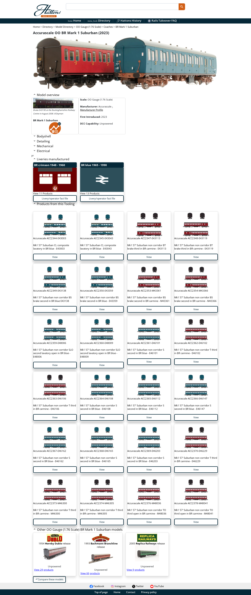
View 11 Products (42, 193)
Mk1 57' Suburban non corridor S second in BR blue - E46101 (145, 348)
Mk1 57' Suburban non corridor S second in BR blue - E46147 (192, 403)
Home (74, 20)
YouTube (157, 586)
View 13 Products (89, 193)
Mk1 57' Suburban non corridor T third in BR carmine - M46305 (101, 508)
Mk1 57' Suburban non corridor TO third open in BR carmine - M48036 (146, 508)
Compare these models (49, 579)
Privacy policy (149, 592)
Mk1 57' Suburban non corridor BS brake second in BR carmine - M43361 (148, 295)
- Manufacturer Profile (96, 108)
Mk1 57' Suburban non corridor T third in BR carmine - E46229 (195, 456)
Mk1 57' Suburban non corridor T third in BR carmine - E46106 (54, 403)
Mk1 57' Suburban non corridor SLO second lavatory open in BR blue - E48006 (53, 349)
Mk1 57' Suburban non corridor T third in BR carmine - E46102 (195, 348)
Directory (99, 20)
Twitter (138, 586)
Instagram (118, 586)
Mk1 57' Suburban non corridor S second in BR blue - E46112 (145, 403)
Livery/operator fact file (55, 198)
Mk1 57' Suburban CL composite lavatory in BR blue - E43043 (98, 243)
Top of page (101, 592)
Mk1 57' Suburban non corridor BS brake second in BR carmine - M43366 (195, 295)
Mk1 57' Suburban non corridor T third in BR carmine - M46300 (54, 508)
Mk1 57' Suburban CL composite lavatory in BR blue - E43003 (51, 243)
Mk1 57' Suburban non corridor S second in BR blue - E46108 (98, 403)
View (55, 257)
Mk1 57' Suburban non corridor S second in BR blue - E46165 (98, 456)
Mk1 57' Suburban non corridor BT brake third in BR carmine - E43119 (193, 243)
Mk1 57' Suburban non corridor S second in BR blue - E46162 (51, 456)
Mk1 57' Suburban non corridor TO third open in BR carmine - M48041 (193, 508)
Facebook (97, 586)
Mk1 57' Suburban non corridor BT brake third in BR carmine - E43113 (146, 243)
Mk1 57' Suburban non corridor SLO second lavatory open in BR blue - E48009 (100, 349)
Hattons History (129, 20)
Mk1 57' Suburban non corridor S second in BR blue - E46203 (145, 456)
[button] (107, 529)
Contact (130, 592)
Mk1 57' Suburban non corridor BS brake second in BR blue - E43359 (99, 295)
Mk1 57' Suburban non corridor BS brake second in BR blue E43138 (52, 295)
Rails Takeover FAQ (162, 20)
